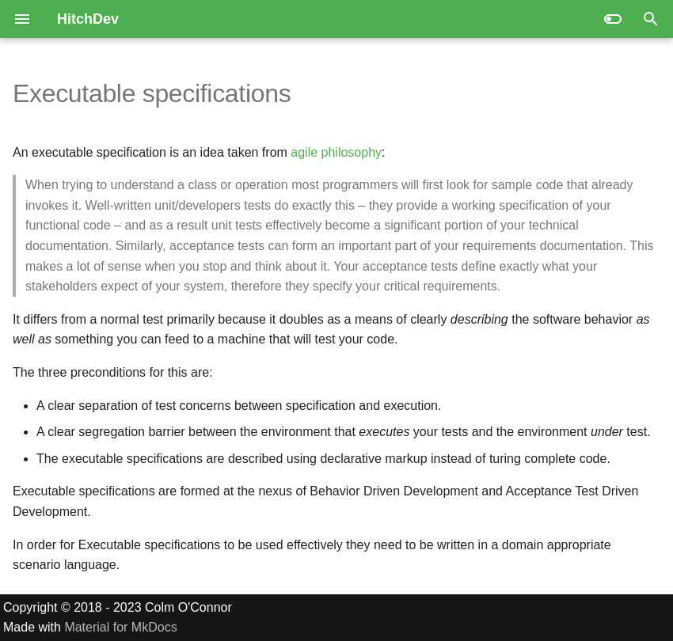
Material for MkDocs (120, 627)
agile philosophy (336, 152)
